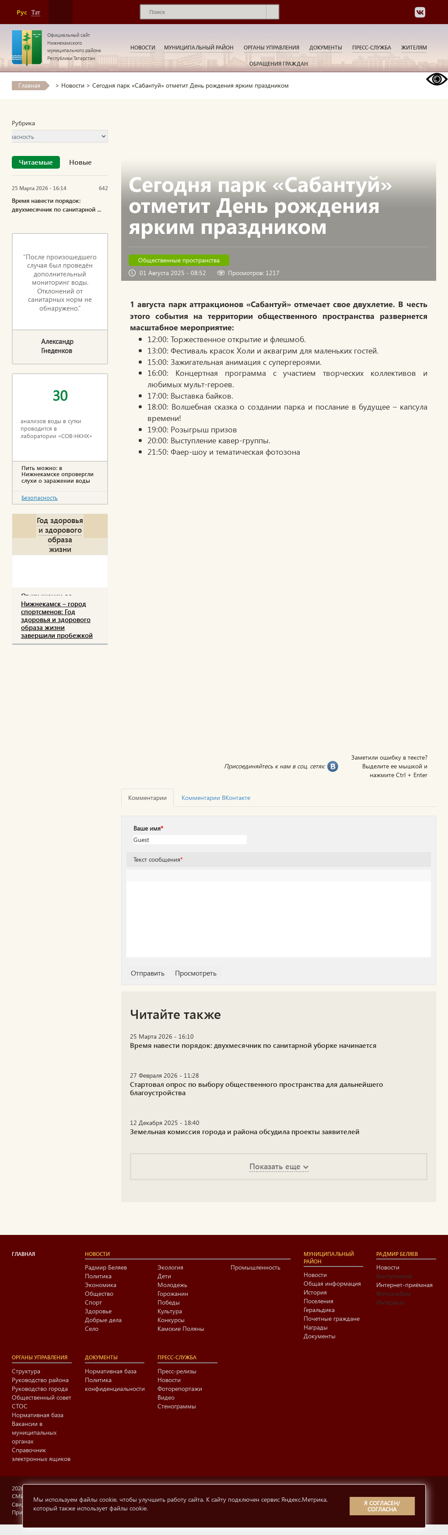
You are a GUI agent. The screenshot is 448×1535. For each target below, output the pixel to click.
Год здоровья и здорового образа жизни (60, 534)
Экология (170, 1267)
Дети (164, 1276)
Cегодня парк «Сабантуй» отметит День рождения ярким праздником (190, 85)
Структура (26, 1371)
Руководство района (40, 1380)
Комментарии (147, 797)
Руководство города (40, 1388)
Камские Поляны (181, 1328)
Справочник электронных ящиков (41, 1454)
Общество (99, 1293)
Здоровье (98, 1311)
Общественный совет (41, 1397)
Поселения (318, 1301)
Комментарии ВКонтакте (216, 797)
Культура (170, 1311)
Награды (316, 1327)
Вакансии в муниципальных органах (34, 1432)
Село (91, 1328)
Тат (36, 12)
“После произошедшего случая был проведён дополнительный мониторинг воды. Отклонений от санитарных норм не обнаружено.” (60, 282)
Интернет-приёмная (404, 1284)
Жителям (414, 47)
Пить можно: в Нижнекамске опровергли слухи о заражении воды (57, 474)
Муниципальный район (199, 47)
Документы (325, 47)
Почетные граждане (332, 1318)
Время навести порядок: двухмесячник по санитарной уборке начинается (253, 1045)
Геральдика (319, 1309)
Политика (98, 1276)
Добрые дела (103, 1320)
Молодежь (172, 1284)
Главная (29, 85)
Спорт (93, 1302)
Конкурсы (171, 1320)
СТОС (20, 1406)
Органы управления (271, 47)
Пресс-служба (371, 47)
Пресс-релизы (177, 1371)
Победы (169, 1302)
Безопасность (39, 497)
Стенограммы (177, 1406)
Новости (142, 47)
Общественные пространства (179, 260)
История (315, 1292)
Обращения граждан (278, 63)
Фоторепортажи (180, 1388)
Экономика (100, 1284)
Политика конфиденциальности (115, 1384)
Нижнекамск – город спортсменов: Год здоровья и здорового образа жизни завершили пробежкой (57, 619)
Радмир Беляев (106, 1267)
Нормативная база (37, 1415)
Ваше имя (148, 828)
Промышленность (255, 1267)
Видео (166, 1397)
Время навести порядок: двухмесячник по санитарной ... (56, 204)
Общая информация (332, 1283)
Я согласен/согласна (382, 1506)
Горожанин (173, 1293)
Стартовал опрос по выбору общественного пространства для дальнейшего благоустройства (256, 1088)
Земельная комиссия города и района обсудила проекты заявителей (245, 1131)
